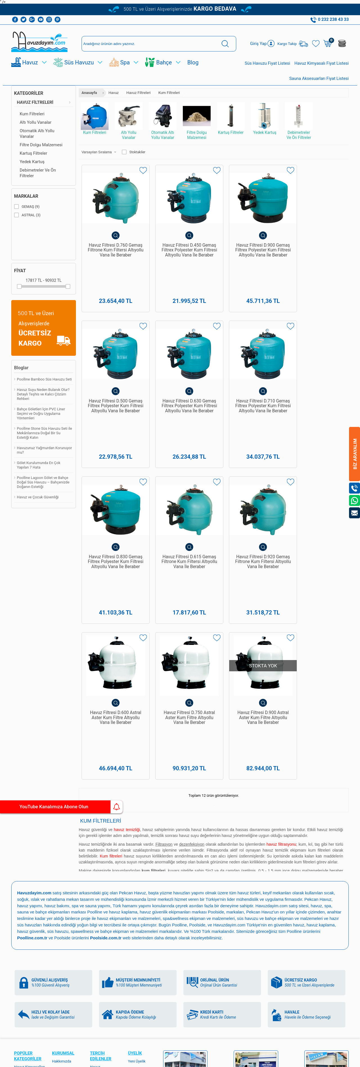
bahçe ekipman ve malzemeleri (130, 678)
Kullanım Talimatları (68, 914)
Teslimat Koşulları (66, 816)
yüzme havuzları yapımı (182, 641)
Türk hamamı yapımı (132, 653)
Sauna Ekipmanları (29, 935)
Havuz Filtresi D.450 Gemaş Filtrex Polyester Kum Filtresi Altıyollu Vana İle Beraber (180, 247)
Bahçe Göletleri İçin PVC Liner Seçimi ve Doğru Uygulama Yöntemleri (41, 413)
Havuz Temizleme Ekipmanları (28, 823)
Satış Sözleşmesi (66, 831)
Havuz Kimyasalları (29, 813)
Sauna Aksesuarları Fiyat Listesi (319, 78)
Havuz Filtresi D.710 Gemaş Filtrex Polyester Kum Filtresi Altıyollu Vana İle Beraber (180, 371)
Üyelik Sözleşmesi (66, 823)
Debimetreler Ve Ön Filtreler (38, 173)
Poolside (216, 659)
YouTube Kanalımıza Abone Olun (52, 806)
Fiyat (20, 270)
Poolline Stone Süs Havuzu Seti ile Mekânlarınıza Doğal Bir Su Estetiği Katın (44, 433)
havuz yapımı (29, 653)
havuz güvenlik (31, 678)
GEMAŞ (26, 207)
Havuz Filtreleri (35, 102)
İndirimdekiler (63, 890)
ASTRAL (27, 215)
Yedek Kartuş (32, 161)
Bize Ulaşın (180, 1002)
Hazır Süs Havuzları (30, 892)
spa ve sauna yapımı (91, 653)
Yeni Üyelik (136, 808)
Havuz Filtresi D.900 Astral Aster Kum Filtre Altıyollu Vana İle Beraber (315, 492)
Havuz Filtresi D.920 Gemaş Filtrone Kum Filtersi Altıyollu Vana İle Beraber (112, 495)
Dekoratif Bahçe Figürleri (27, 926)
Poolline (94, 659)
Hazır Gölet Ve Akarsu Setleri (25, 870)
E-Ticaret (163, 1060)
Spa (125, 62)
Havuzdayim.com (272, 653)
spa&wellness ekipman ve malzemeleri (199, 665)
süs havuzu (58, 678)
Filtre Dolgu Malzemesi (41, 144)
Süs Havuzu (79, 62)
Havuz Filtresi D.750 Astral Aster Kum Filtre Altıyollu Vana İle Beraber (248, 492)
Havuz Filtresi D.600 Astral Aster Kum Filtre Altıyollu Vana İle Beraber (180, 492)
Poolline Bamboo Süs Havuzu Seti (44, 379)
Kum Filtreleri (32, 113)
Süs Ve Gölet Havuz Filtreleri (30, 914)
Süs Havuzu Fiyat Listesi (267, 63)
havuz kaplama (321, 672)
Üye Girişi (135, 816)
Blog (193, 62)
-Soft (152, 1060)
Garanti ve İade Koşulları (64, 841)
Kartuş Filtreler (33, 153)
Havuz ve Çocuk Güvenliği (37, 497)
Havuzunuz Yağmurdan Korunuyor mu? (44, 450)
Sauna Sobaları (102, 912)
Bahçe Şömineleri (28, 943)
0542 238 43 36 (195, 903)
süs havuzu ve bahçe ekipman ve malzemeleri (281, 665)
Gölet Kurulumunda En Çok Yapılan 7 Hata (38, 465)
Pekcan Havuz (133, 641)
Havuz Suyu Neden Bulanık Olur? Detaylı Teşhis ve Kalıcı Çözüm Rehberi (43, 394)
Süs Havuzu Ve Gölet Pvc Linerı (26, 882)
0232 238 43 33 (195, 874)
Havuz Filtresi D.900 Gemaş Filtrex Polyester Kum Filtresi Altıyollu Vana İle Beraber (247, 247)
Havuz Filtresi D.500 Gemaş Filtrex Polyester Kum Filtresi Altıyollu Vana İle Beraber (315, 247)
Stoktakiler (133, 152)
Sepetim (59, 898)
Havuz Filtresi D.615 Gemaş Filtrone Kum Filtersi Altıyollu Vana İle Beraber (315, 371)
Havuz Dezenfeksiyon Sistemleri (26, 849)
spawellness (82, 678)
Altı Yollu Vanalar (35, 122)
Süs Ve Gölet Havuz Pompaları (30, 902)
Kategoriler (28, 93)
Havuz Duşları (25, 861)
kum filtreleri (319, 598)
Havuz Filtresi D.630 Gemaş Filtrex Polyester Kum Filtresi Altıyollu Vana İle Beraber (112, 371)
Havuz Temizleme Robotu (28, 835)
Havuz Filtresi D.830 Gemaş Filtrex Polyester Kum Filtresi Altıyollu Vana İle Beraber (247, 371)
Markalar (26, 196)
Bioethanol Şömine (29, 951)
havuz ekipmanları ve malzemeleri (129, 665)
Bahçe (164, 62)
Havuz (30, 62)
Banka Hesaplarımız (62, 861)
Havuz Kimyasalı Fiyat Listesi (321, 63)
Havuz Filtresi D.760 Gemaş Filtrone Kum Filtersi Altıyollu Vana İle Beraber (112, 247)
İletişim (58, 906)
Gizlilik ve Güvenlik (67, 851)
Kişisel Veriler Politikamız (63, 873)
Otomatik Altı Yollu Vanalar (37, 133)
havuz (299, 672)
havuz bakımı (57, 653)
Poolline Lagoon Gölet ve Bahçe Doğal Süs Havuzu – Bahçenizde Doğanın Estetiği (43, 482)
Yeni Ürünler (62, 883)
